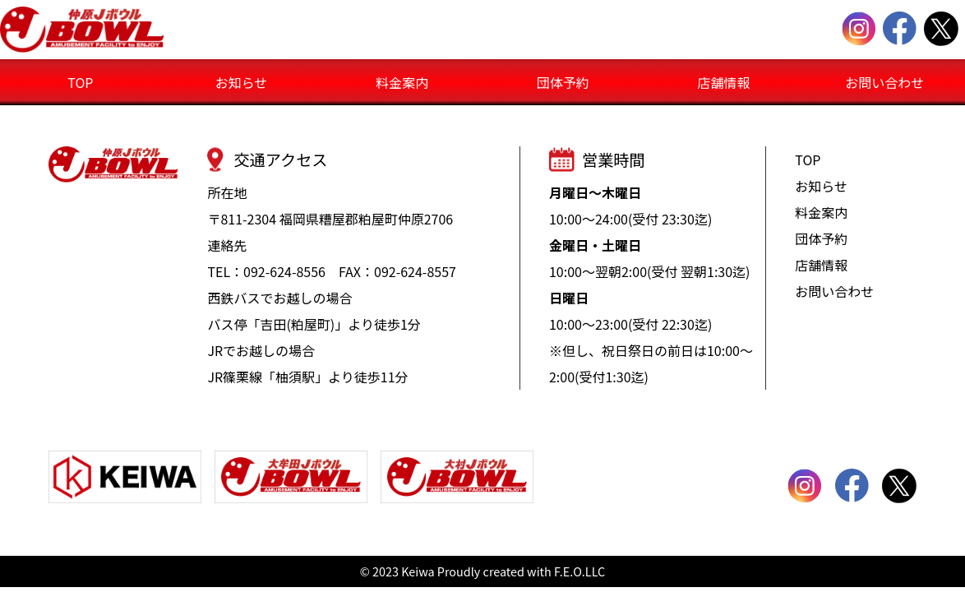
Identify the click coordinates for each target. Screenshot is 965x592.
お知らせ (241, 82)
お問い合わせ (884, 82)
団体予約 (563, 82)
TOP (80, 82)
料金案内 (402, 82)
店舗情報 (723, 82)
